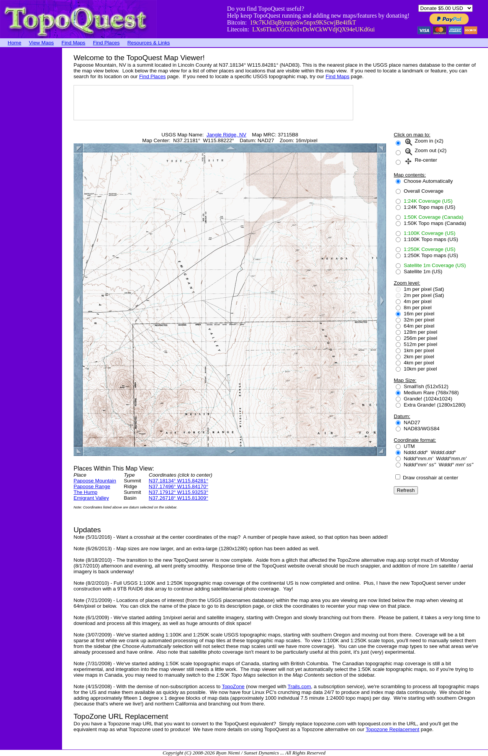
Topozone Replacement (392, 729)
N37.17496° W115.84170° (178, 486)
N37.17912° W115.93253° (178, 492)
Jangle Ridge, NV (226, 135)
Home (14, 43)
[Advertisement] (30, 163)
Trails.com (299, 686)
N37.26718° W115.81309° (178, 498)
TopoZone (233, 686)
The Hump (85, 492)
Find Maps (73, 43)
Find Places (106, 43)
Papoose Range (92, 486)
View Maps (41, 43)
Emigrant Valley (91, 498)
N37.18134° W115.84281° (178, 481)
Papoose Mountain (95, 481)
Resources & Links (148, 43)
